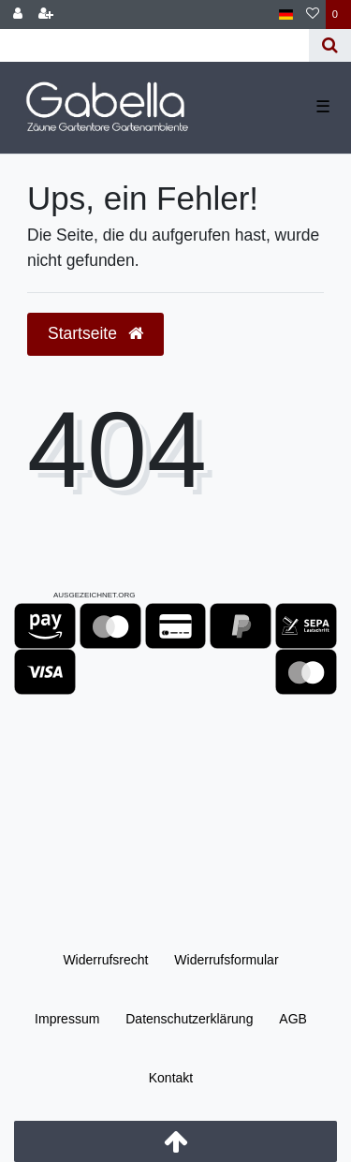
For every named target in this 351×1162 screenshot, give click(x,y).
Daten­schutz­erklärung (189, 1018)
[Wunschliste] (313, 14)
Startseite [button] (95, 333)
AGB (293, 1018)
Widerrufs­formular (226, 959)
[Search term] (154, 45)
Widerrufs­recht (105, 959)
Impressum (67, 1018)
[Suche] (330, 45)
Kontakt (171, 1077)
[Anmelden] (18, 14)
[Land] (286, 14)
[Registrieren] (46, 14)
